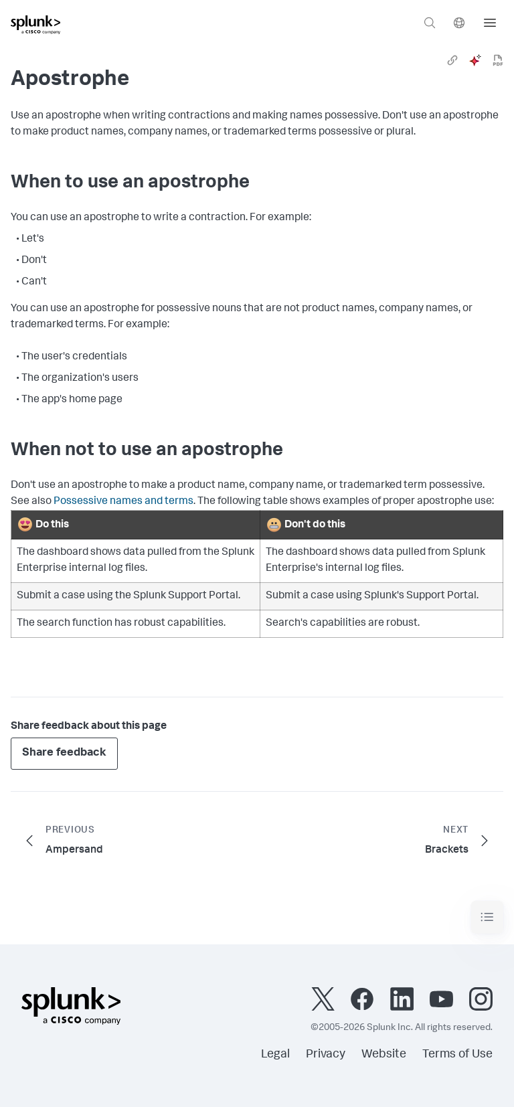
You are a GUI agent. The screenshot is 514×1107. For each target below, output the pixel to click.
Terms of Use (457, 1055)
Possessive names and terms (123, 502)
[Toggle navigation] (487, 917)
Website (383, 1055)
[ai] (475, 60)
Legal (275, 1055)
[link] (452, 60)
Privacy (325, 1055)
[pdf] (498, 60)
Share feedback (64, 753)
